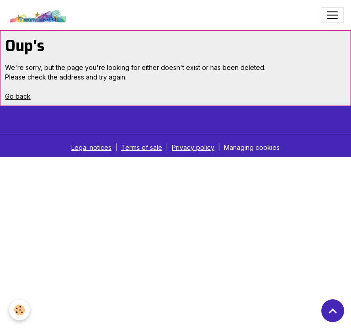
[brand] (38, 15)
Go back (18, 96)
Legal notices (91, 147)
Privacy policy (193, 147)
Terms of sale (141, 147)
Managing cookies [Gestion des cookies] (252, 147)
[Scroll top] (332, 310)
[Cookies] (19, 310)
